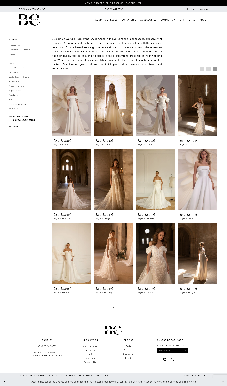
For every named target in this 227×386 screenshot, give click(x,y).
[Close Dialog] (4, 382)
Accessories (129, 354)
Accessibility (90, 362)
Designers (129, 350)
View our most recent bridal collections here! (113, 3)
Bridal (128, 346)
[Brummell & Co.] (113, 330)
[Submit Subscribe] (188, 351)
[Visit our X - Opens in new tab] (172, 360)
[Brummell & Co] (29, 20)
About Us (90, 350)
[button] (203, 9)
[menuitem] (32, 9)
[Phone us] (113, 9)
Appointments (90, 346)
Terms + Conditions (80, 376)
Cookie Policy (100, 376)
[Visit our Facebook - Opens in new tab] (158, 360)
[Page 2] (113, 307)
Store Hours (90, 358)
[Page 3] (116, 307)
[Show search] (187, 9)
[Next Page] (120, 307)
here (193, 382)
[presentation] (71, 105)
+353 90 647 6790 (47, 346)
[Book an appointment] (32, 9)
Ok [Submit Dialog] (222, 382)
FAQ (90, 354)
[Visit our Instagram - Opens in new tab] (164, 360)
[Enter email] (174, 351)
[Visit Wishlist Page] (193, 9)
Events (128, 358)
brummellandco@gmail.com (34, 376)
